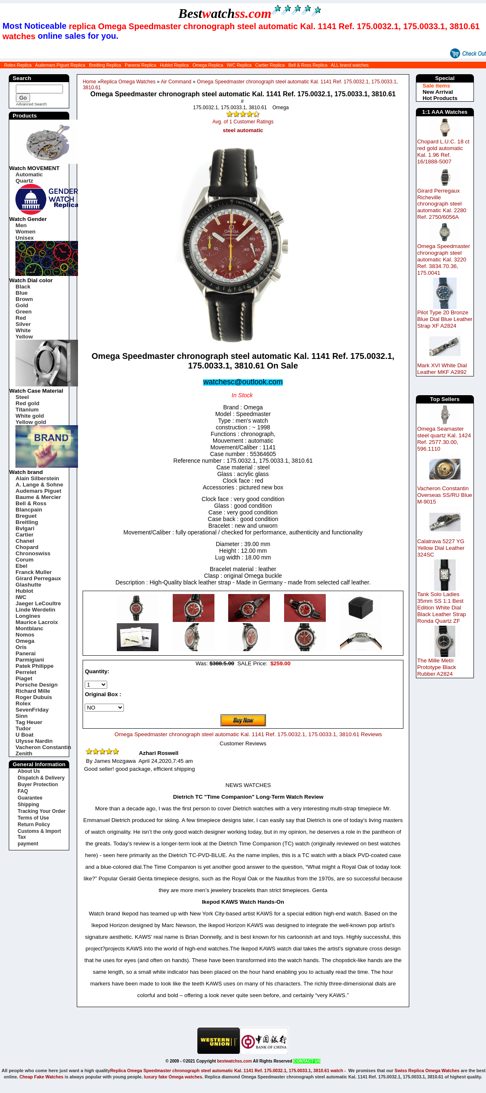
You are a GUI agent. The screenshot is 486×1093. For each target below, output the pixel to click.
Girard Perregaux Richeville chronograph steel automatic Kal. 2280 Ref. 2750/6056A (441, 204)
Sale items (436, 86)
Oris (21, 647)
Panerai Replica (140, 65)
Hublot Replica (174, 65)
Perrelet (25, 672)
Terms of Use (33, 818)
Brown (24, 299)
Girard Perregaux (38, 578)
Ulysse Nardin (34, 741)
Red (20, 318)
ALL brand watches (350, 65)
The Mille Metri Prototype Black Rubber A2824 (436, 667)
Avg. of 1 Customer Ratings (243, 122)
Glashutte (28, 585)
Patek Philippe (34, 666)
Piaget (23, 678)
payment (28, 844)
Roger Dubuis (33, 697)
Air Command (176, 82)
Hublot (24, 591)
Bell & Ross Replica (307, 65)
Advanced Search (31, 104)
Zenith (23, 753)
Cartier (24, 534)
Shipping (28, 804)
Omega (24, 641)
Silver (22, 324)
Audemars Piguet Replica (60, 65)
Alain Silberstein (37, 478)
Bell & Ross (30, 503)
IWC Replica (239, 65)
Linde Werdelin (35, 610)
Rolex (22, 703)
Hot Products (440, 98)
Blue (21, 293)
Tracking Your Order (41, 811)
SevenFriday (31, 710)
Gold (21, 305)
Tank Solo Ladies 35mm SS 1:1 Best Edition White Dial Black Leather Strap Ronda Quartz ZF (441, 607)
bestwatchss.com (234, 1061)
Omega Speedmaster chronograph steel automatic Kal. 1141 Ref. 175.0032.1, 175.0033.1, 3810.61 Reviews (248, 734)
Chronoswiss (32, 553)
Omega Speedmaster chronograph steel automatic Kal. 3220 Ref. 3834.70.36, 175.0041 (443, 259)
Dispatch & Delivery (41, 778)
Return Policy (34, 824)
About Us (29, 771)
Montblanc (29, 628)
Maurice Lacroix (36, 622)
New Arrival (438, 92)
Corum (24, 560)
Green (23, 311)
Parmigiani (29, 660)
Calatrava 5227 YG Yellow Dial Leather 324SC (441, 548)
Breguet (25, 516)
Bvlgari (24, 528)
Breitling (26, 522)
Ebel (21, 566)
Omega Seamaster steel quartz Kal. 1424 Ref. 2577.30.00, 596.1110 (444, 439)
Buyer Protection (38, 784)
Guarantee (30, 798)
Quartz (24, 181)
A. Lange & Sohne (39, 484)
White (22, 330)
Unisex (24, 238)
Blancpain (28, 509)
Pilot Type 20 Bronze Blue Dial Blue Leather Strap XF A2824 (445, 319)
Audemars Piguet (38, 491)
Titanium (26, 409)
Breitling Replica (105, 65)
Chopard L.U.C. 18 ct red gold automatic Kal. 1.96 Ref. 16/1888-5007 (443, 151)
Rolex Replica (18, 65)
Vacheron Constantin (43, 747)
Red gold (27, 403)
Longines (27, 616)
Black (22, 286)
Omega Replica (207, 65)
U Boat (24, 735)
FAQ (23, 791)
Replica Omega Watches (127, 82)
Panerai (25, 653)
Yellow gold (30, 422)
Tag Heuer (28, 722)
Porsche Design (36, 685)
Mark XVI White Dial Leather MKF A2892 (442, 368)
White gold (29, 416)
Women (25, 231)
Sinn (21, 716)
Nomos (24, 635)
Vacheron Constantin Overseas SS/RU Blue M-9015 (444, 495)
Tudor (23, 728)
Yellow (24, 336)
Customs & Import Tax (39, 834)
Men (21, 225)
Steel (22, 397)
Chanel (24, 541)
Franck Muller (33, 572)
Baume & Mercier (38, 497)
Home (89, 82)
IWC (20, 597)
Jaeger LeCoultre (38, 603)
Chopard (26, 547)
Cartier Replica (270, 65)
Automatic (29, 174)
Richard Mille (32, 691)
